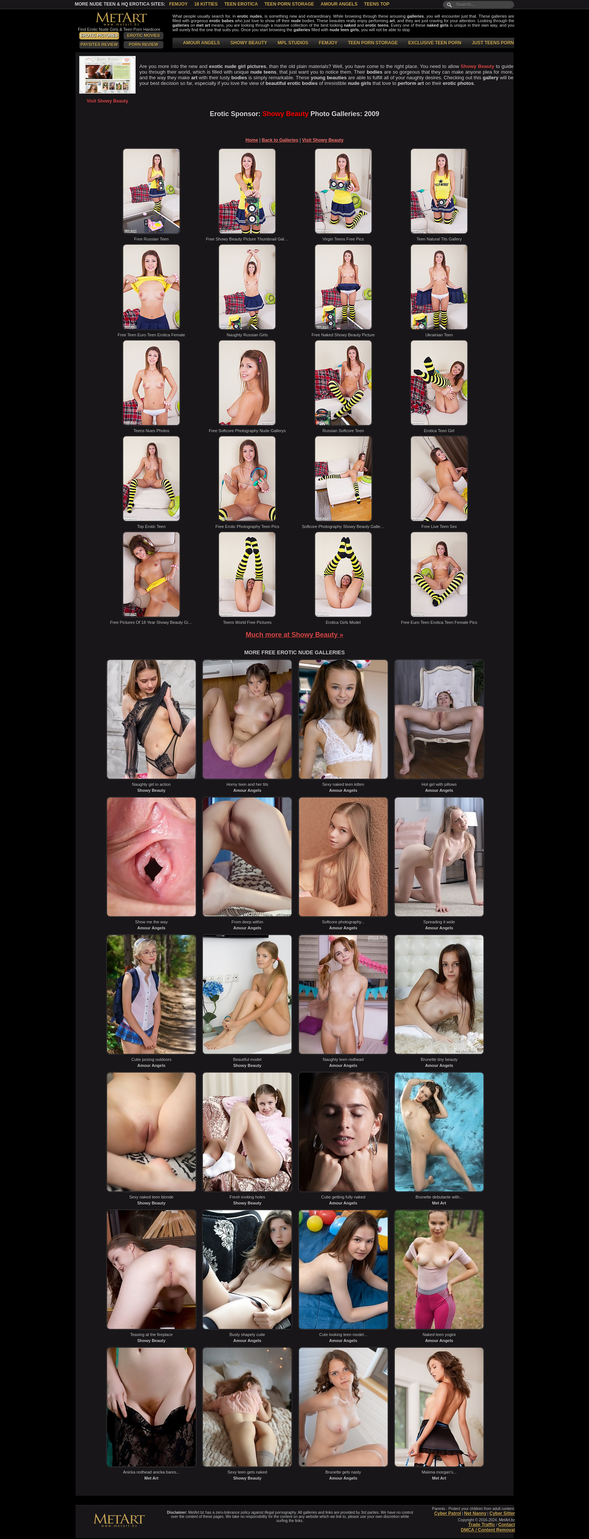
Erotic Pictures (99, 35)
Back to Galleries (280, 140)
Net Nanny (475, 1513)
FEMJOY (328, 42)
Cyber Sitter (502, 1513)
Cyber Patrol (447, 1513)
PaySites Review (99, 44)
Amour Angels (338, 4)
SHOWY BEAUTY (248, 42)
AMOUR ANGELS (201, 42)
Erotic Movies (143, 35)
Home (252, 140)
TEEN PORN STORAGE (372, 42)
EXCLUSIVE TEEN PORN (434, 42)
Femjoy (178, 4)
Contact (506, 1524)
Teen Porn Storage (289, 4)
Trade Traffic (481, 1524)
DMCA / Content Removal (488, 1530)
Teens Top (377, 4)
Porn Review (143, 44)
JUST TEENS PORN (493, 42)
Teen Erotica (241, 4)
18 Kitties (206, 4)
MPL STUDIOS (293, 42)
